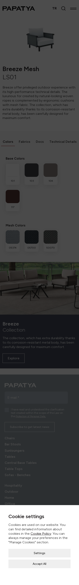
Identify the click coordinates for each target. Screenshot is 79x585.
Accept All (39, 557)
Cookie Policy (41, 526)
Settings (39, 546)
